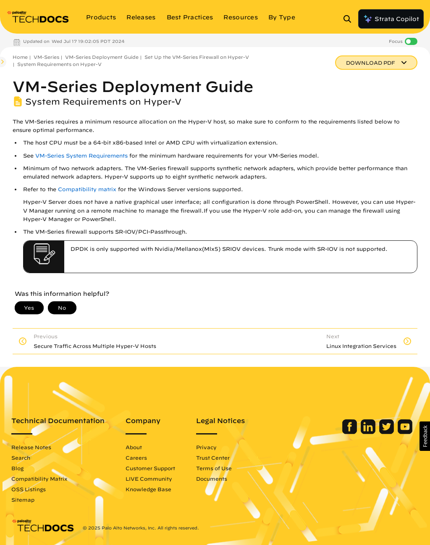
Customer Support (150, 468)
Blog (17, 468)
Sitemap (22, 500)
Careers (136, 458)
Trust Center (213, 458)
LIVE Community (149, 479)
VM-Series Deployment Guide (102, 57)
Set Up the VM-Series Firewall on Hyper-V (196, 57)
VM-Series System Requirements (81, 156)
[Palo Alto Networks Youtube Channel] (405, 432)
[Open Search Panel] (349, 19)
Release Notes (31, 447)
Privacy (206, 447)
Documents (211, 479)
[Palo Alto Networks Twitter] (387, 432)
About (134, 447)
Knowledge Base (148, 489)
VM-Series (46, 57)
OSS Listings (28, 489)
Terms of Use (214, 468)
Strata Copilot (391, 19)
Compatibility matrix (87, 189)
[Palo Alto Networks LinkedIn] (369, 432)
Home (20, 57)
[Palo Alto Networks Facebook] (350, 432)
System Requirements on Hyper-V (59, 64)
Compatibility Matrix (39, 479)
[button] (425, 436)
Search (20, 458)
